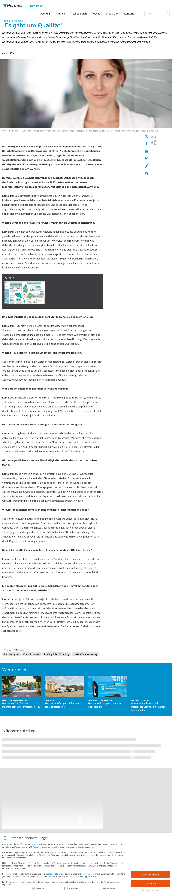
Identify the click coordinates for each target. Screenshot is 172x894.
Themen (60, 13)
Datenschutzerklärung (90, 873)
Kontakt (129, 13)
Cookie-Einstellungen (55, 873)
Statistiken (71, 888)
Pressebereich (78, 13)
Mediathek (112, 13)
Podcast (96, 13)
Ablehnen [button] (150, 883)
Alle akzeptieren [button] (150, 874)
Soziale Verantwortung (85, 654)
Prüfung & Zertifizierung (56, 654)
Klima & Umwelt (31, 654)
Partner (34, 844)
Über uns (45, 13)
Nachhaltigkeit (12, 654)
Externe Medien (107, 888)
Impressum (156, 890)
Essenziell (38, 888)
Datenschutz (146, 890)
